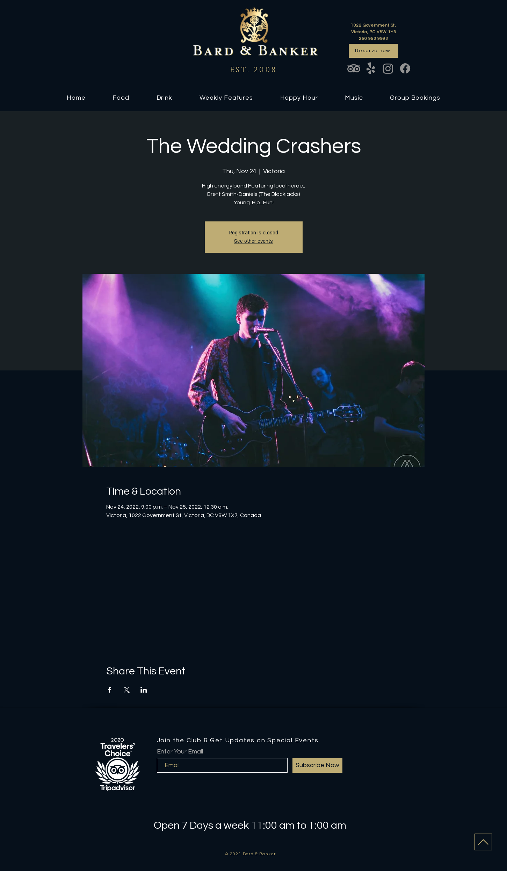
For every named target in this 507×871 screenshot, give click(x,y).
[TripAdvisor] (354, 68)
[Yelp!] (371, 68)
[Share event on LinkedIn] (143, 690)
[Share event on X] (126, 690)
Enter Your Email (180, 752)
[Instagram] (388, 68)
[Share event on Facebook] (109, 690)
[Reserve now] (373, 51)
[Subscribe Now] (317, 765)
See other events (253, 241)
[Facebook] (405, 68)
